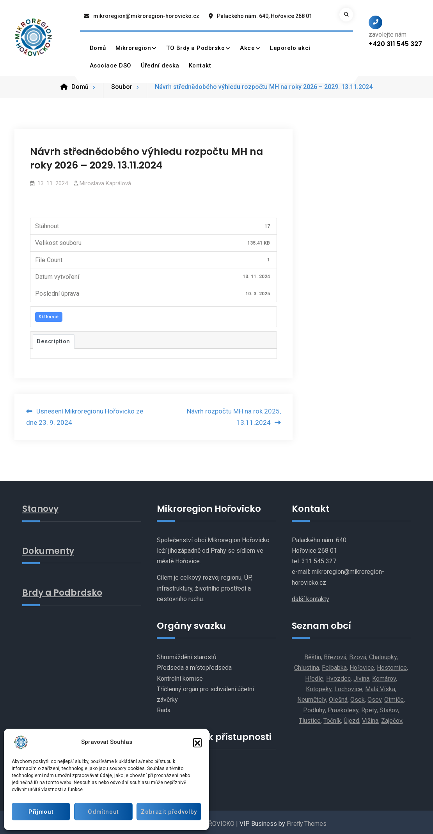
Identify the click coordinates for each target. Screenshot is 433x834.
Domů (98, 47)
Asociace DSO (110, 65)
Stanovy (41, 506)
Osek (357, 697)
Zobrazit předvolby (167, 811)
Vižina (370, 718)
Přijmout (40, 811)
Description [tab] (54, 338)
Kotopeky (319, 686)
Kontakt (200, 65)
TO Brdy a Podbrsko (196, 47)
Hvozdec (338, 676)
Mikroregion (133, 47)
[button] (197, 742)
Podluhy (314, 707)
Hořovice (362, 665)
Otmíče (394, 697)
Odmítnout (101, 811)
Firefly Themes (306, 821)
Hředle (314, 676)
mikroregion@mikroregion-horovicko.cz (146, 16)
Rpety (369, 707)
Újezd (351, 718)
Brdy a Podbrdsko (63, 589)
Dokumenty (49, 547)
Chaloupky (383, 654)
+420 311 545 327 (395, 43)
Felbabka (334, 665)
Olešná (338, 697)
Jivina (361, 676)
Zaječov (391, 718)
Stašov (389, 707)
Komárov (384, 676)
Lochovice (348, 686)
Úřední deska (160, 65)
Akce (247, 47)
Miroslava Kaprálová (105, 180)
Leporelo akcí (290, 47)
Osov (374, 697)
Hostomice (392, 665)
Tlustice (310, 718)
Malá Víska (380, 686)
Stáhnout (49, 314)
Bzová (357, 654)
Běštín (312, 654)
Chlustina (306, 665)
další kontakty (310, 596)
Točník (332, 718)
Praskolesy (343, 707)
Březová (335, 654)
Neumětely (311, 697)
